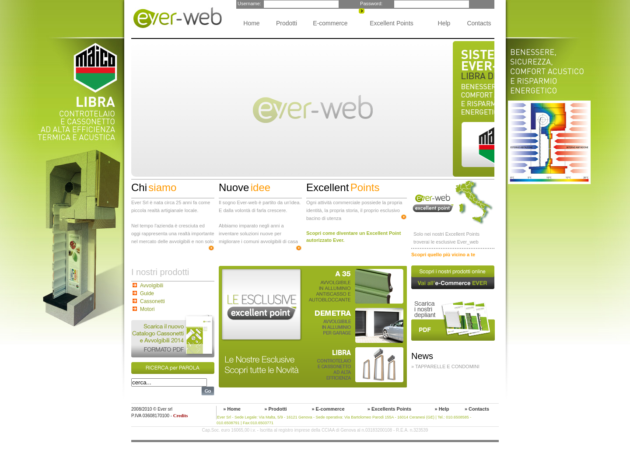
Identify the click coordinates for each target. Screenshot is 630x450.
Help (444, 23)
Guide (147, 293)
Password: (370, 3)
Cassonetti (152, 301)
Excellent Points (391, 23)
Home (251, 23)
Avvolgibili (151, 286)
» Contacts (477, 409)
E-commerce (330, 23)
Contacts (479, 23)
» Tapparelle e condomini (445, 366)
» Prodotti (275, 409)
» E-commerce (328, 409)
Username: (248, 3)
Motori (147, 309)
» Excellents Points (389, 409)
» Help (441, 409)
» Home (232, 409)
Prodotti (286, 23)
